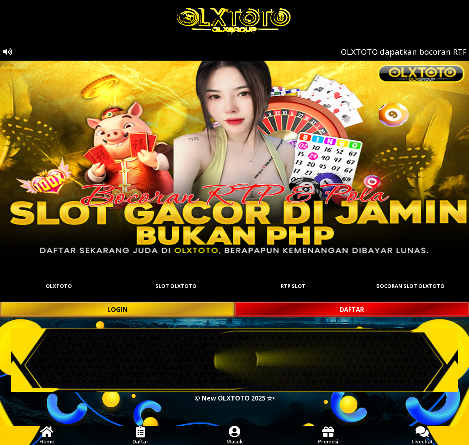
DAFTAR (352, 309)
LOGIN (117, 309)
